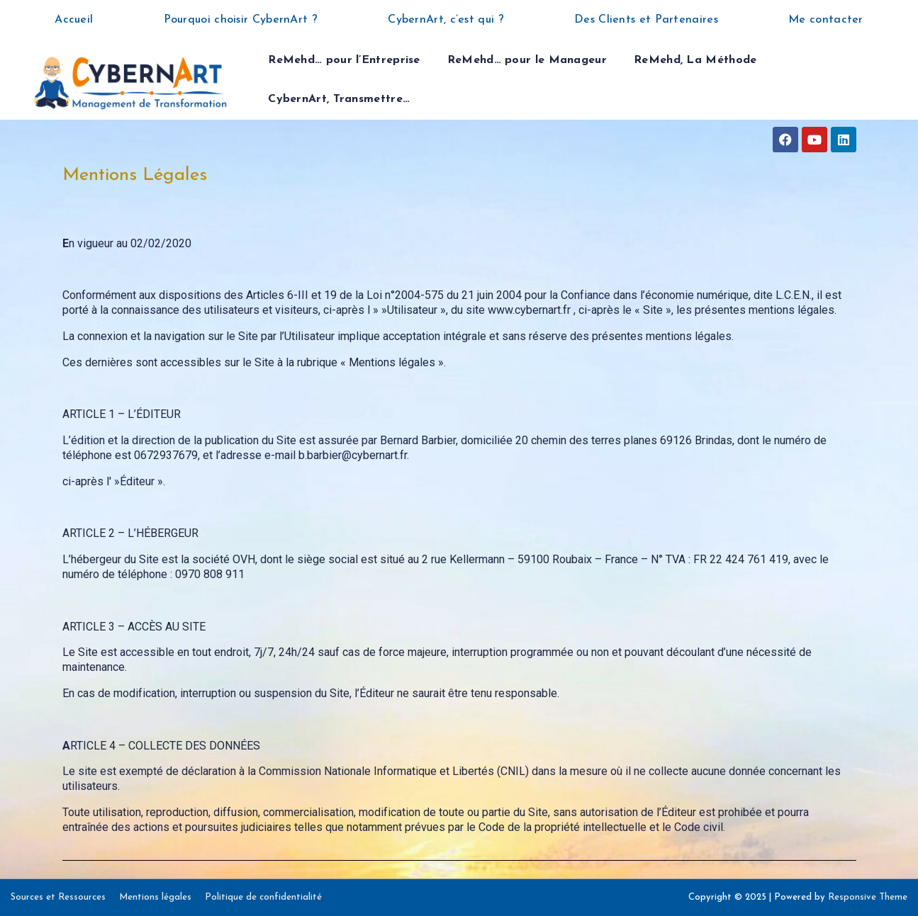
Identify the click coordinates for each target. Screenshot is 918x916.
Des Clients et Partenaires (646, 20)
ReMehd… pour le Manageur (527, 60)
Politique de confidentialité (263, 897)
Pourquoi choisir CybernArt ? (241, 20)
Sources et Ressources (58, 897)
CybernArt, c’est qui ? (446, 20)
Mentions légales (155, 897)
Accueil (74, 20)
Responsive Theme (867, 897)
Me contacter (825, 20)
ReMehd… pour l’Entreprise (344, 60)
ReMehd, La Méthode (695, 60)
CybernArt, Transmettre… (339, 99)
